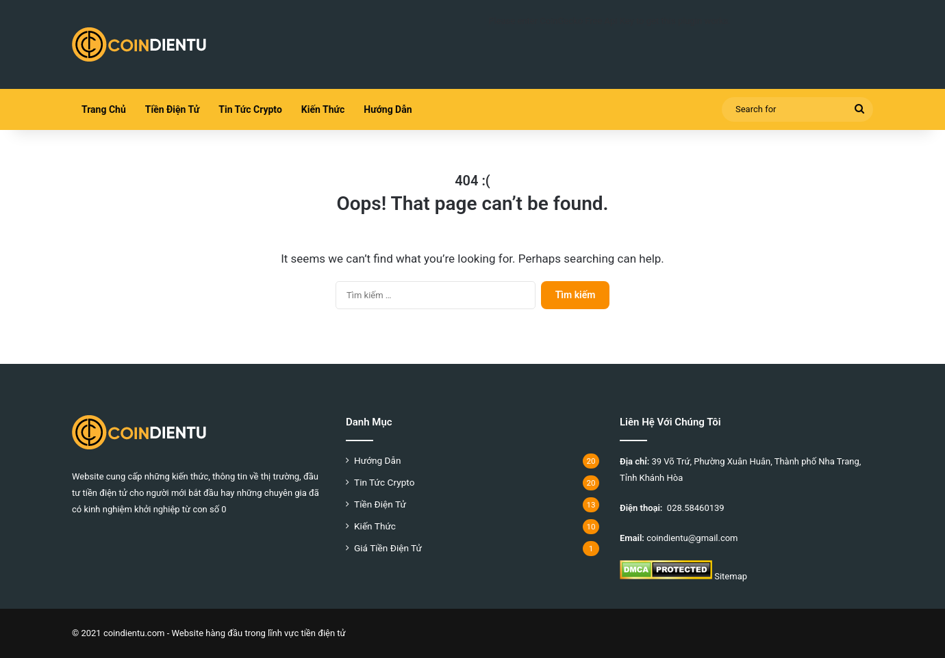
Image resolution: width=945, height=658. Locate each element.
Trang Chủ (103, 109)
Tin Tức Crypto (250, 109)
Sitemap (730, 576)
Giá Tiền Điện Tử (388, 547)
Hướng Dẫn (388, 109)
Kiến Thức (322, 109)
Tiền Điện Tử (172, 109)
